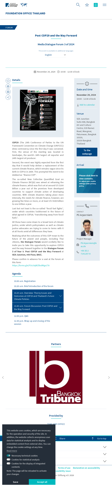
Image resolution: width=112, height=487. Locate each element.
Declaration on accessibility (86, 467)
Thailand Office (56, 424)
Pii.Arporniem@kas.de (87, 245)
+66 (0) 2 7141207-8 (84, 252)
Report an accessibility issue (57, 470)
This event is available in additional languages (56, 51)
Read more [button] (12, 450)
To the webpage (87, 152)
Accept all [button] (42, 481)
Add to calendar (86, 104)
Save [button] (15, 481)
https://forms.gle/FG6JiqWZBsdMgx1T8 (31, 265)
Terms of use (64, 467)
